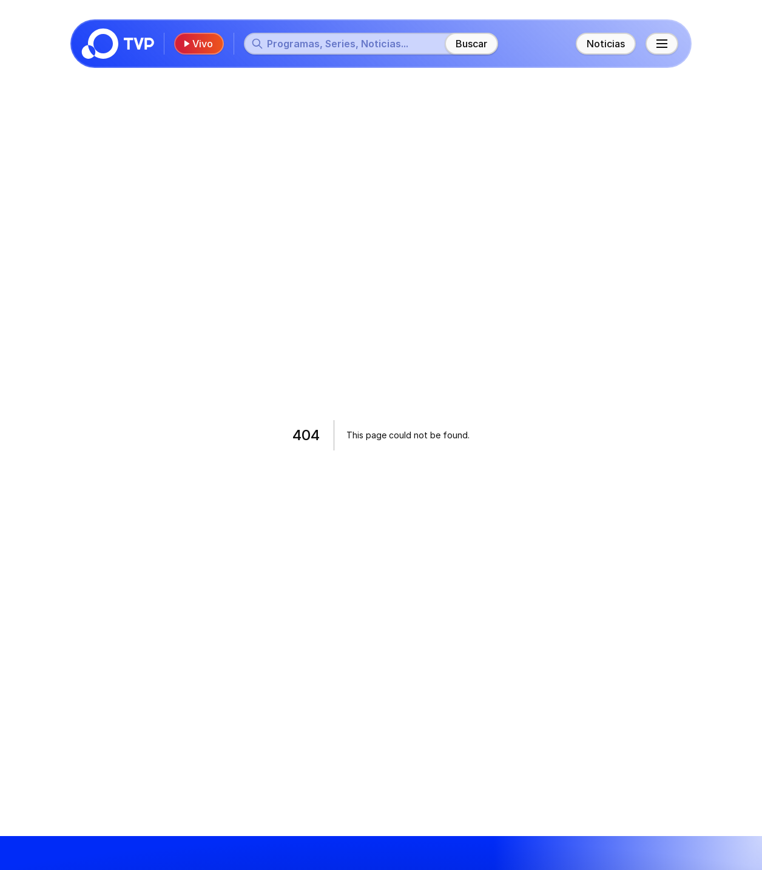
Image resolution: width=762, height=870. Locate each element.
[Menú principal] (662, 44)
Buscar (471, 44)
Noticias (606, 44)
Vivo (198, 44)
